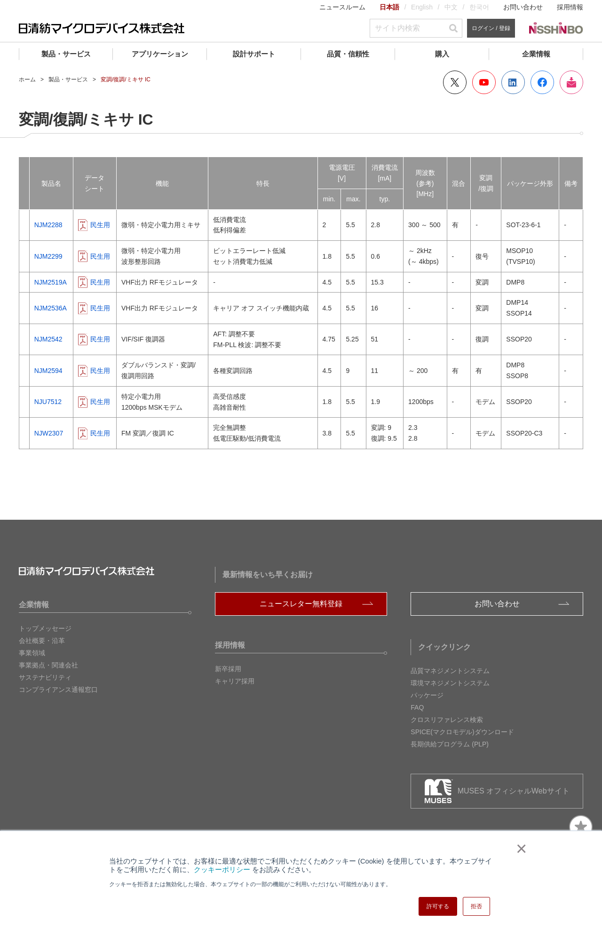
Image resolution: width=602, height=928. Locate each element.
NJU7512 (48, 401)
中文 (451, 7)
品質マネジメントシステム (450, 670)
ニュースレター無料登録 (301, 604)
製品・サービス (66, 54)
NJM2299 (48, 256)
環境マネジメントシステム (450, 683)
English (422, 7)
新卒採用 (228, 669)
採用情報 (570, 7)
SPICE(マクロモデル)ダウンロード (462, 732)
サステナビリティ (45, 677)
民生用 (100, 225)
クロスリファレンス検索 (447, 719)
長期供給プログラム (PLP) (450, 744)
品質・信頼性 (348, 54)
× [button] (519, 848)
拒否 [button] (476, 906)
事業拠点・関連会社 (48, 665)
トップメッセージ (45, 628)
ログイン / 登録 (491, 28)
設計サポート (254, 54)
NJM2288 (48, 225)
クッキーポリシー (222, 869)
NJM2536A (50, 308)
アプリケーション (160, 54)
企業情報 (536, 54)
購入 (442, 54)
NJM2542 (48, 339)
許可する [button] (438, 906)
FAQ (417, 707)
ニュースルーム (342, 7)
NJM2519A (50, 282)
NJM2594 (48, 370)
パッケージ (427, 695)
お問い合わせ (523, 7)
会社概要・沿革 (42, 640)
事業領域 (32, 653)
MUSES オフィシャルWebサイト (514, 791)
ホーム (27, 79)
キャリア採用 (234, 681)
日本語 (389, 7)
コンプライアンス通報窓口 (58, 689)
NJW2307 (48, 433)
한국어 (479, 7)
